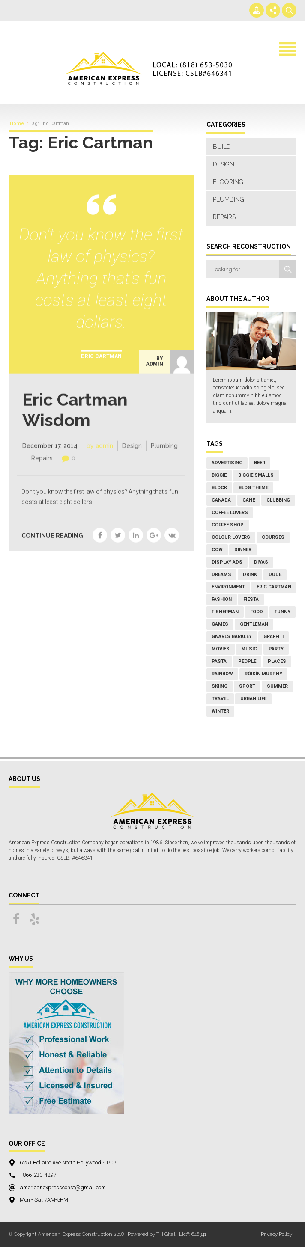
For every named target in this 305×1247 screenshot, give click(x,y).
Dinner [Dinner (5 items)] (242, 549)
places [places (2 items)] (277, 661)
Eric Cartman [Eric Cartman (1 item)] (274, 587)
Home (17, 123)
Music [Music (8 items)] (249, 649)
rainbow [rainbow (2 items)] (222, 674)
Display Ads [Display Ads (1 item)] (227, 562)
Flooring (228, 181)
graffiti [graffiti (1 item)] (273, 636)
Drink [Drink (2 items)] (250, 574)
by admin (154, 368)
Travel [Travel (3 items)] (220, 698)
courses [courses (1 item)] (273, 537)
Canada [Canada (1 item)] (221, 500)
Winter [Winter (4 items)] (220, 711)
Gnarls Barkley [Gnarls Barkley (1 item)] (232, 636)
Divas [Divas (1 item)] (261, 562)
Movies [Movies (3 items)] (221, 649)
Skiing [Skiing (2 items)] (219, 686)
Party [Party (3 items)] (276, 649)
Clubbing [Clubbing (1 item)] (278, 500)
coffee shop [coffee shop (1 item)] (228, 525)
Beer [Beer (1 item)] (259, 463)
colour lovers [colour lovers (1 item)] (231, 537)
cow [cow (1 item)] (217, 549)
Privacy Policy (276, 1234)
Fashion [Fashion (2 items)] (222, 599)
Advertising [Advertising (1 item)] (227, 463)
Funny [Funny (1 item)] (282, 612)
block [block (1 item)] (219, 487)
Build (222, 146)
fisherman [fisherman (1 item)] (225, 612)
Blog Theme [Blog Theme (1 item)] (253, 487)
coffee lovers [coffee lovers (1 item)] (230, 512)
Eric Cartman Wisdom (75, 416)
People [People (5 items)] (247, 661)
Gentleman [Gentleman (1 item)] (254, 624)
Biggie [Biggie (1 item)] (219, 475)
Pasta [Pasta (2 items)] (219, 661)
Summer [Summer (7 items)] (277, 686)
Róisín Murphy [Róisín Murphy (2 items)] (263, 674)
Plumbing (164, 452)
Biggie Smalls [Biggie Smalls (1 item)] (256, 475)
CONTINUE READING (52, 542)
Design (132, 452)
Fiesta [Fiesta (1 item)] (251, 599)
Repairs (42, 465)
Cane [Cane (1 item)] (248, 500)
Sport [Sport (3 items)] (247, 686)
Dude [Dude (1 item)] (275, 574)
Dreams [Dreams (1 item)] (221, 574)
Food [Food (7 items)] (256, 612)
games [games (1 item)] (220, 624)
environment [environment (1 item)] (228, 587)
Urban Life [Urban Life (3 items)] (253, 698)
